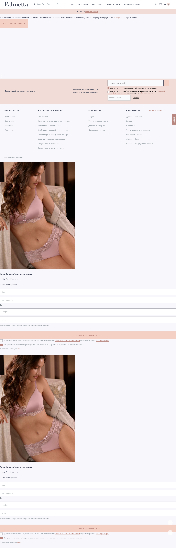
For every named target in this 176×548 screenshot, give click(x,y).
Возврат (129, 121)
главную (117, 18)
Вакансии (8, 125)
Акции (91, 116)
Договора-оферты (147, 93)
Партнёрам (9, 121)
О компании (9, 116)
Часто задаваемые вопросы (138, 130)
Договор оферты (133, 139)
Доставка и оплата (134, 116)
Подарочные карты (96, 130)
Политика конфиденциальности (139, 143)
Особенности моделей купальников (53, 130)
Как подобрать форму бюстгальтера (53, 134)
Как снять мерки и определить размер (54, 121)
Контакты (8, 130)
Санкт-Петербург (43, 4)
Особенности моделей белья (50, 125)
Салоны (61, 4)
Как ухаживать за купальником (51, 148)
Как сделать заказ (134, 134)
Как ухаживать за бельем (48, 143)
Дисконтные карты (96, 125)
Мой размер (43, 116)
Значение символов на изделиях (51, 139)
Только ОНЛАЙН (116, 4)
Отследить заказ (133, 125)
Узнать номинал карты (98, 121)
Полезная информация (50, 110)
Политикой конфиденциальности (67, 340)
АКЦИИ (174, 124)
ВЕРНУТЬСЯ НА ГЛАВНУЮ (19, 24)
